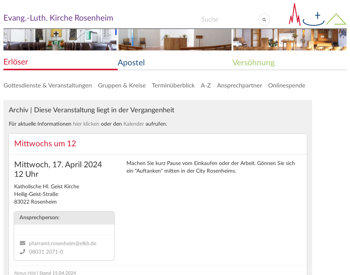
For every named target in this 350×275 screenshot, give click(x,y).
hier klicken (86, 124)
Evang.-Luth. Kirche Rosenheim (58, 18)
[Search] (230, 19)
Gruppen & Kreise (122, 85)
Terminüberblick (173, 85)
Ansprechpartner (239, 85)
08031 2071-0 (46, 252)
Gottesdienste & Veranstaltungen (47, 85)
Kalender (133, 124)
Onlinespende (286, 85)
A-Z (206, 85)
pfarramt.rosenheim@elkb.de (62, 243)
